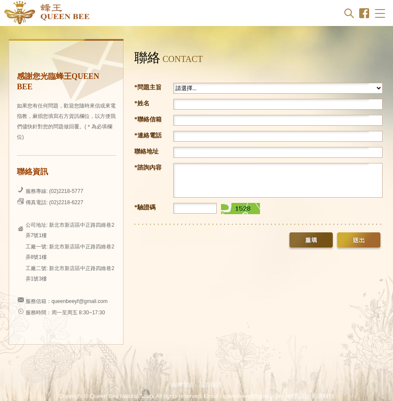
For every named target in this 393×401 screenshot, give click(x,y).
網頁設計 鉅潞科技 (311, 396)
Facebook (364, 13)
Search (349, 13)
